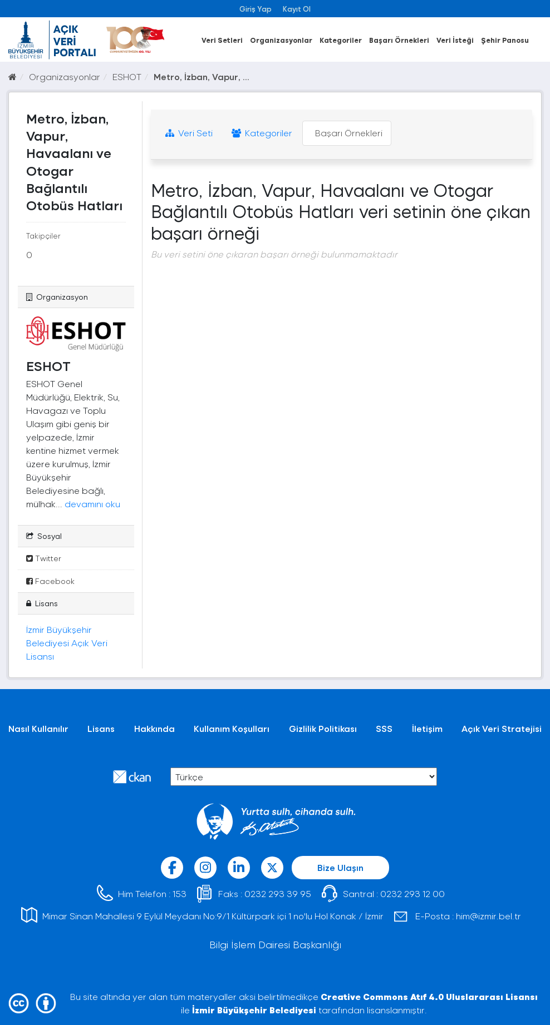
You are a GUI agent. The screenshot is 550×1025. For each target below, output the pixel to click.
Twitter (43, 558)
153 (179, 893)
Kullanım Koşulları (231, 728)
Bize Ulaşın (340, 867)
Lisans (101, 728)
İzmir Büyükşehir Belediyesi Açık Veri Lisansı (66, 642)
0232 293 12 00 (412, 893)
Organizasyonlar (281, 39)
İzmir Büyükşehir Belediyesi (254, 1010)
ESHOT (126, 76)
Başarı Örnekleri (399, 39)
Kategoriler (341, 39)
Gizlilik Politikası (323, 728)
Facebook (50, 581)
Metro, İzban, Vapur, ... (201, 76)
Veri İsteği (455, 39)
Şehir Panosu (505, 39)
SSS (384, 728)
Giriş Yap (255, 8)
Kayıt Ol (297, 8)
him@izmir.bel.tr (488, 916)
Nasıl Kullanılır (38, 728)
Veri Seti (189, 132)
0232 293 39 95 (277, 893)
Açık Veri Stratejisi (501, 728)
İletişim (427, 728)
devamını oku (92, 503)
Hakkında (154, 728)
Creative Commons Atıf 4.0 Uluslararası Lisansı (429, 996)
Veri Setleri (222, 39)
